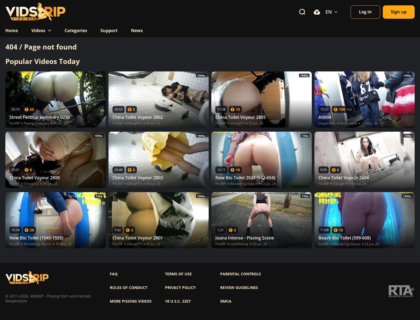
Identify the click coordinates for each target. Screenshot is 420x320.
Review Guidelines (239, 287)
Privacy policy (180, 287)
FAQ (114, 274)
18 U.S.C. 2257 (178, 301)
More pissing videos (131, 301)
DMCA (225, 301)
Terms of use (178, 274)
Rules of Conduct (128, 287)
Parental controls (240, 274)
